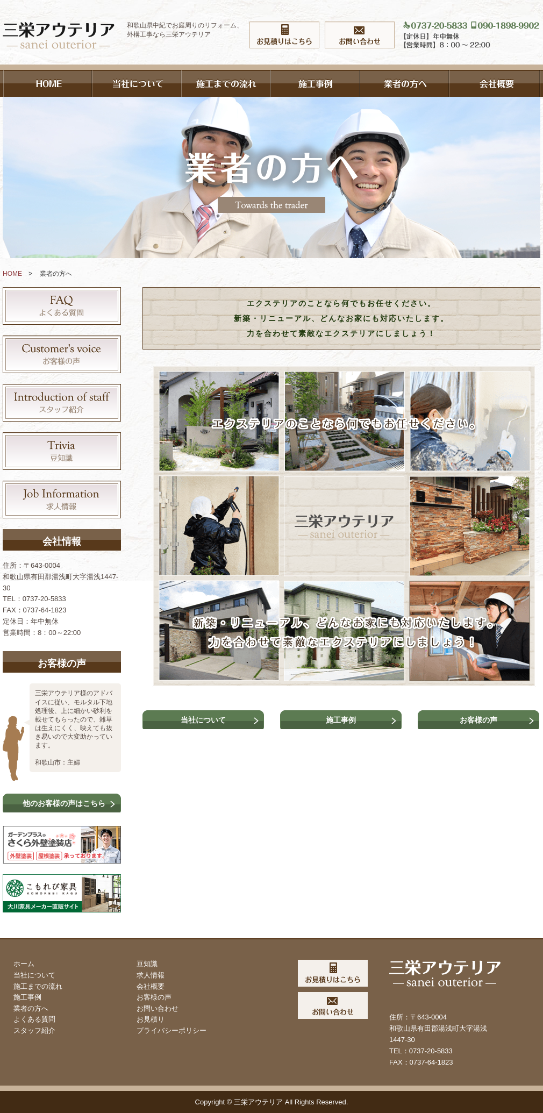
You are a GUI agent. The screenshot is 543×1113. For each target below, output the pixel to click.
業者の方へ (30, 1008)
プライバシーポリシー (171, 1030)
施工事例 (341, 720)
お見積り (151, 1019)
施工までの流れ (37, 986)
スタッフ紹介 (34, 1030)
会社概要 (151, 986)
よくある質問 (34, 1019)
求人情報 (151, 975)
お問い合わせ (157, 1008)
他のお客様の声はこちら (64, 803)
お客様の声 (478, 720)
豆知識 (147, 964)
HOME (12, 273)
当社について (203, 720)
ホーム (23, 964)
